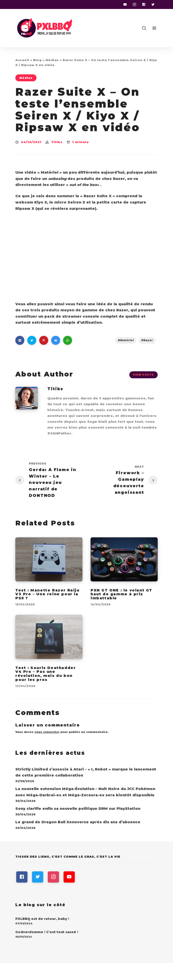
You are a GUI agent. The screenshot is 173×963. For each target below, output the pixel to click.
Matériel (127, 340)
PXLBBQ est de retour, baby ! (42, 919)
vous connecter (46, 732)
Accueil (22, 60)
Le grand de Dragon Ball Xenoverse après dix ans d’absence (77, 822)
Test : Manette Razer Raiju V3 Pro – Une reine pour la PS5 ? (47, 598)
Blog (37, 60)
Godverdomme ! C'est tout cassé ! (46, 932)
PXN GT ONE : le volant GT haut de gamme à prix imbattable (121, 598)
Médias (52, 60)
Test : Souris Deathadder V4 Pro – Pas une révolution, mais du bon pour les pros (45, 678)
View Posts (143, 374)
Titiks (57, 142)
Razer (148, 340)
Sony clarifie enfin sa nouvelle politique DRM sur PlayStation (77, 808)
